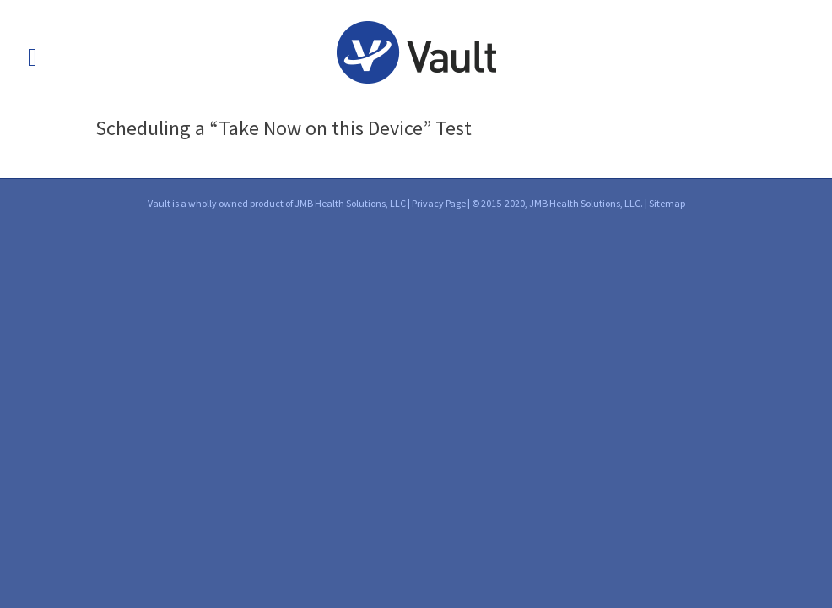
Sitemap (667, 203)
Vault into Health (416, 52)
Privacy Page (439, 203)
